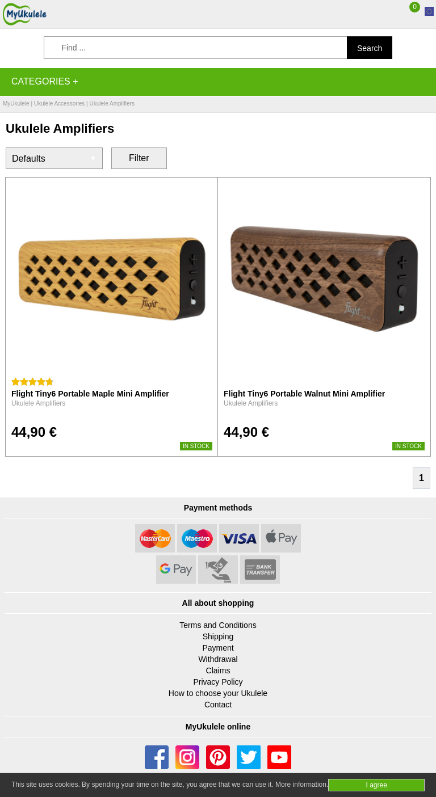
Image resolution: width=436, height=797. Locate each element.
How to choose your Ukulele (218, 693)
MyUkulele (16, 103)
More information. (301, 784)
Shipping (218, 636)
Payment (217, 647)
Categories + (44, 81)
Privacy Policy (217, 681)
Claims (218, 670)
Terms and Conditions (217, 625)
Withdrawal (217, 659)
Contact (218, 704)
